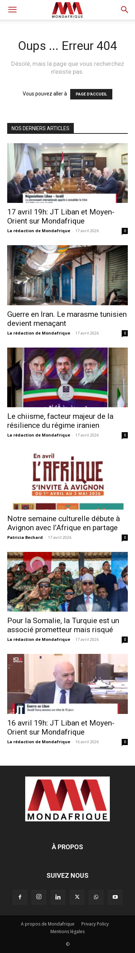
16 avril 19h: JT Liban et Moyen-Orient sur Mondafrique (60, 727)
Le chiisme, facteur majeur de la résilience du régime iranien (60, 421)
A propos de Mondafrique (48, 924)
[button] (12, 10)
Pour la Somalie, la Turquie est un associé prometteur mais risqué (63, 625)
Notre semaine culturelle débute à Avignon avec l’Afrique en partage (63, 523)
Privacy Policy (95, 924)
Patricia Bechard (25, 537)
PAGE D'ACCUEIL (91, 94)
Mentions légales (67, 931)
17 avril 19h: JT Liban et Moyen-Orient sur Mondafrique (60, 216)
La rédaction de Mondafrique (38, 230)
